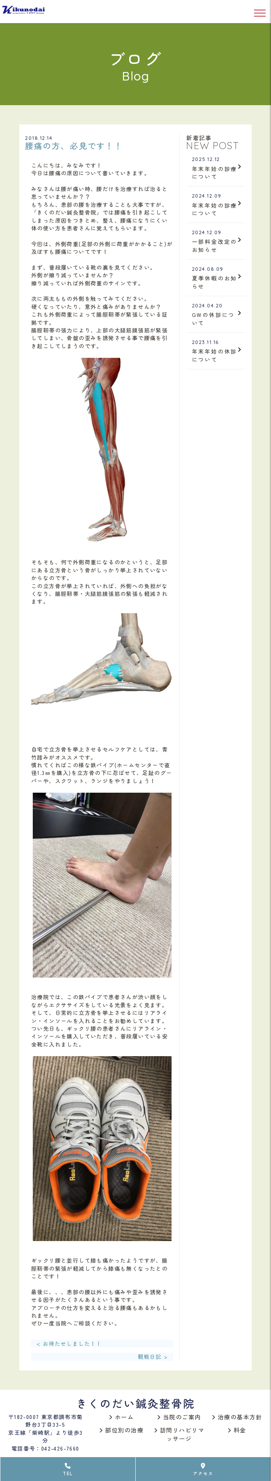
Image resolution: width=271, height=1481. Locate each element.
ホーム (121, 1417)
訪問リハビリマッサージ (179, 1434)
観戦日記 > (153, 1356)
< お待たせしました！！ (69, 1343)
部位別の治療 (121, 1430)
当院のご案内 (179, 1417)
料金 (237, 1430)
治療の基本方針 (237, 1417)
